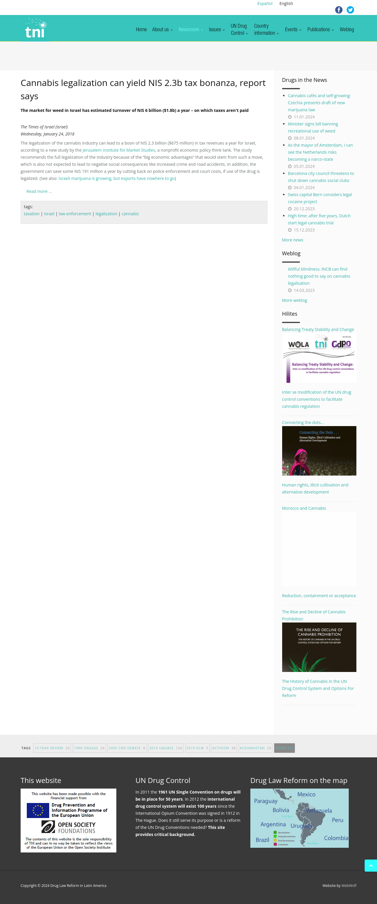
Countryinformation (267, 30)
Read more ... (39, 191)
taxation (31, 213)
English (286, 3)
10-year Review (52, 753)
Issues (217, 30)
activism (224, 753)
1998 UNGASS (89, 753)
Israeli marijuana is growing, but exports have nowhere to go (117, 178)
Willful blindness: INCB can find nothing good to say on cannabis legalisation (319, 276)
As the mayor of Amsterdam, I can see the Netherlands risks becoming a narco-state (320, 152)
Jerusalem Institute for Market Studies (118, 150)
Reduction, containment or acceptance (319, 595)
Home (141, 30)
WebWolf (348, 885)
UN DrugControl (240, 30)
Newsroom (191, 30)
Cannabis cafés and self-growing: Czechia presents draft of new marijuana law (319, 102)
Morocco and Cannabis (319, 545)
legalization (107, 213)
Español (264, 3)
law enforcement (75, 213)
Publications (321, 30)
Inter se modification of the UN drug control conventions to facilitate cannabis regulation (316, 399)
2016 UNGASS (165, 753)
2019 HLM (197, 753)
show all (284, 753)
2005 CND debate (127, 753)
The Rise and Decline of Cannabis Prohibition (319, 640)
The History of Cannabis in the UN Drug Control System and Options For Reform (318, 688)
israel (49, 213)
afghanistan (256, 753)
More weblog (294, 300)
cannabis (130, 213)
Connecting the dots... (319, 448)
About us (162, 30)
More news (292, 240)
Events (293, 30)
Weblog (347, 30)
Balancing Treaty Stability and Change (319, 355)
